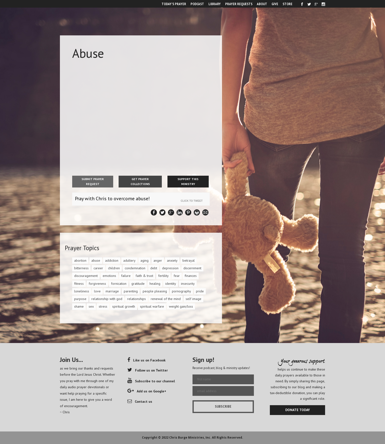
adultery (129, 260)
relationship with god (106, 299)
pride (200, 291)
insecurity (188, 283)
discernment (192, 268)
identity (170, 283)
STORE (287, 4)
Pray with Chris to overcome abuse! (112, 198)
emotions (109, 275)
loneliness (81, 291)
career (98, 268)
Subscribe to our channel (151, 381)
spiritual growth (123, 306)
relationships (136, 299)
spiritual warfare (152, 306)
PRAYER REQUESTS (238, 4)
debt (153, 268)
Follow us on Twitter (147, 370)
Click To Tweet (193, 200)
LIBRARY (214, 4)
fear (177, 275)
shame (79, 306)
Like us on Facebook (146, 360)
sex (91, 306)
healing (155, 283)
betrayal (188, 260)
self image (193, 299)
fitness (79, 283)
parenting (131, 291)
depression (170, 268)
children (114, 268)
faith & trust (144, 275)
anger (157, 260)
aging (144, 260)
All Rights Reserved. (227, 437)
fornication (118, 283)
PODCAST (197, 4)
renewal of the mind (166, 299)
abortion (80, 260)
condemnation (135, 268)
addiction (111, 260)
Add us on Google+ (146, 391)
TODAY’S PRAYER (174, 4)
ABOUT (262, 4)
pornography (181, 291)
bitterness (81, 268)
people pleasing (155, 291)
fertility (163, 275)
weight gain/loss (181, 306)
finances (191, 275)
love (97, 291)
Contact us (139, 401)
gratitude (138, 283)
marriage (112, 291)
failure (126, 275)
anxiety (172, 260)
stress (103, 306)
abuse (95, 260)
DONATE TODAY (297, 410)
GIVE (275, 4)
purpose (80, 299)
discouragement (86, 275)
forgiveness (97, 283)
